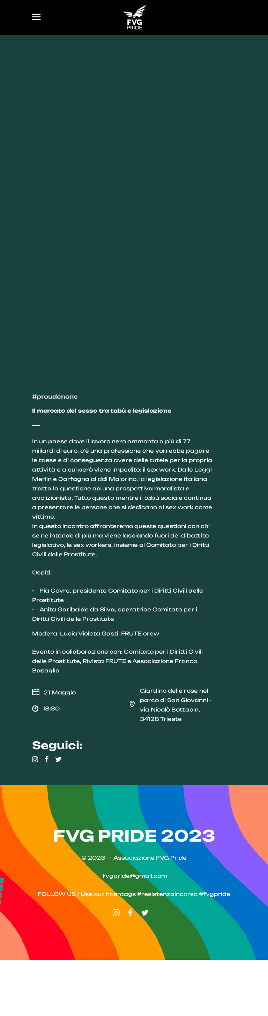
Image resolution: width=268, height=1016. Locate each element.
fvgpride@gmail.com (135, 932)
